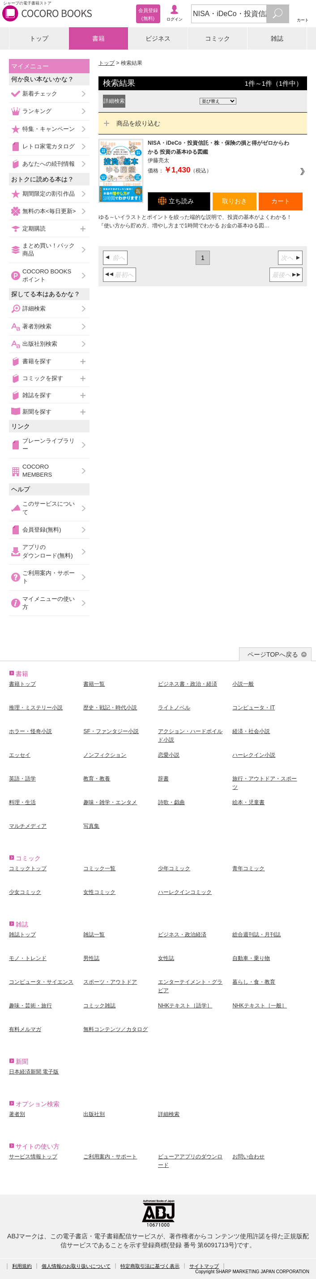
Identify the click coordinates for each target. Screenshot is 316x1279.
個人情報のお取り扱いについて (76, 1266)
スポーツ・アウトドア (110, 982)
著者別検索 (36, 326)
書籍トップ (22, 684)
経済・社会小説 (251, 731)
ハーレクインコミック (185, 892)
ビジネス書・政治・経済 (187, 684)
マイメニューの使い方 (48, 602)
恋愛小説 (168, 755)
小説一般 (243, 684)
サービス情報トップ (33, 1156)
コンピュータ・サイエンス (41, 982)
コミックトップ (28, 868)
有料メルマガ (25, 1029)
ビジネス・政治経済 (182, 934)
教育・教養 (96, 779)
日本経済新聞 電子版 (34, 1072)
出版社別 (94, 1114)
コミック (217, 38)
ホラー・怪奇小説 (30, 731)
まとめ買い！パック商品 (48, 249)
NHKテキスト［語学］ (185, 1005)
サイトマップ (204, 1266)
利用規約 (22, 1266)
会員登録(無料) (41, 529)
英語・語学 (22, 779)
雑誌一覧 (94, 934)
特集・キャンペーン (48, 129)
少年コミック (174, 868)
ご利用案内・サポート (48, 577)
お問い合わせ (248, 1156)
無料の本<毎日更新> (49, 211)
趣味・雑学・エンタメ (110, 802)
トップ (39, 38)
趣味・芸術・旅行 (30, 1005)
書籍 (98, 38)
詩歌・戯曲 (171, 802)
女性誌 (166, 958)
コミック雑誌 (99, 1005)
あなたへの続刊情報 (48, 163)
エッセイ (19, 755)
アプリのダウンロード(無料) (47, 551)
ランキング (36, 111)
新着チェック (39, 93)
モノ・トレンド (28, 958)
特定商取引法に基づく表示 (149, 1266)
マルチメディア (28, 826)
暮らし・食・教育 (253, 982)
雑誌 (277, 38)
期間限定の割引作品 (48, 193)
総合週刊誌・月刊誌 (256, 934)
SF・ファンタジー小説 (110, 731)
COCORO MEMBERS (37, 470)
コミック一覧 (99, 868)
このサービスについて (48, 507)
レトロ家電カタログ (48, 146)
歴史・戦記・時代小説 (110, 707)
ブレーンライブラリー (48, 444)
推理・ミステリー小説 (36, 707)
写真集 (91, 826)
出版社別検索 (39, 343)
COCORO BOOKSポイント (46, 275)
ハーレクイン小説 (253, 755)
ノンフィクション (104, 755)
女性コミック (99, 892)
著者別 (17, 1114)
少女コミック (25, 892)
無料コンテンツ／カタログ (115, 1029)
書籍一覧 (94, 684)
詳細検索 (34, 308)
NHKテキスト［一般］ (259, 1005)
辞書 (163, 779)
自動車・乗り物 (251, 958)
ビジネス (158, 38)
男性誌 (91, 958)
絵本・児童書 (248, 802)
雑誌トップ (22, 934)
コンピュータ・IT (253, 707)
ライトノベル (174, 707)
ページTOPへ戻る (273, 654)
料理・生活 (22, 802)
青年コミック (248, 868)
